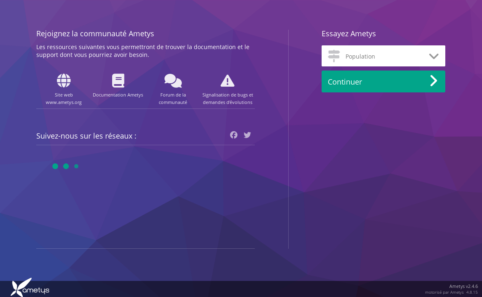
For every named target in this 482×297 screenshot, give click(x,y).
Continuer (345, 82)
